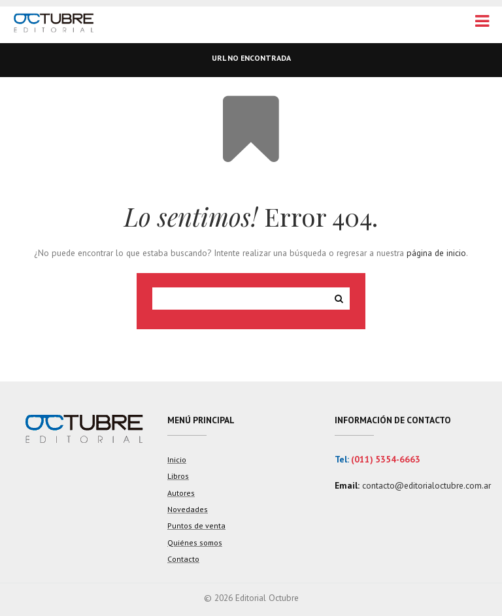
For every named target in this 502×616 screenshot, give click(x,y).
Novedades (187, 509)
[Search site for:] (240, 298)
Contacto (183, 559)
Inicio (176, 459)
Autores (181, 493)
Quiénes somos (194, 542)
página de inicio (436, 253)
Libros (178, 476)
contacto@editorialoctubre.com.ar (426, 485)
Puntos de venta (196, 525)
